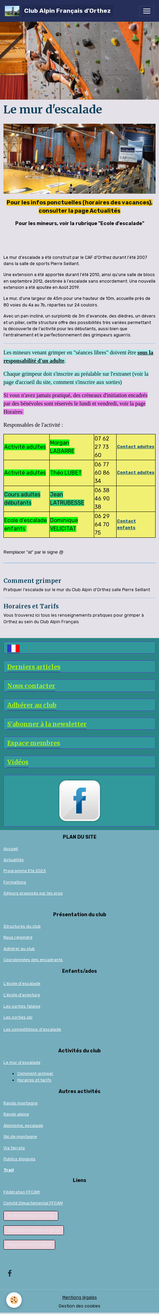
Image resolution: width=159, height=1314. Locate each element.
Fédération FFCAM (21, 1192)
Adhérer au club (19, 948)
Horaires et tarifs (34, 1080)
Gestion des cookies (79, 1306)
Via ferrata (14, 1147)
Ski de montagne (20, 1136)
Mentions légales (79, 1297)
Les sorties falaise (21, 1006)
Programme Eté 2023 (24, 870)
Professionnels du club (31, 1215)
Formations (14, 882)
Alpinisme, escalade (23, 1125)
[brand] (59, 11)
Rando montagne (20, 1103)
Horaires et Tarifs (31, 606)
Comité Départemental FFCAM (33, 1203)
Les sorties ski (17, 1017)
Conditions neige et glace (34, 1230)
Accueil (10, 848)
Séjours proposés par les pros (33, 893)
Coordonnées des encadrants (33, 959)
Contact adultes (136, 472)
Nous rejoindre (17, 937)
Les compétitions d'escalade (32, 1029)
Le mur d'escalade (21, 1062)
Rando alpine (16, 1114)
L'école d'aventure (21, 994)
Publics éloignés (19, 1158)
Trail (8, 1170)
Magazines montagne (29, 1244)
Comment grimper (32, 581)
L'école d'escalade (21, 983)
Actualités (13, 859)
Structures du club (22, 926)
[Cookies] (14, 1300)
